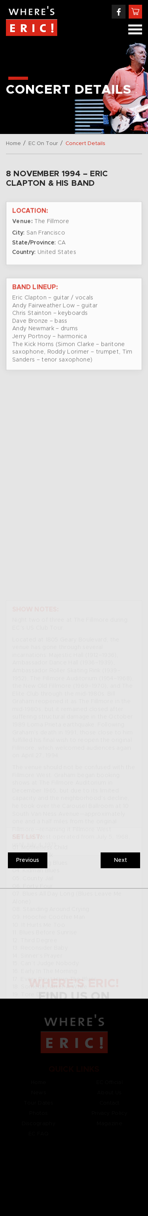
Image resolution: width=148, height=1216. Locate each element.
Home (13, 143)
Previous (27, 860)
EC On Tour (43, 143)
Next (120, 860)
